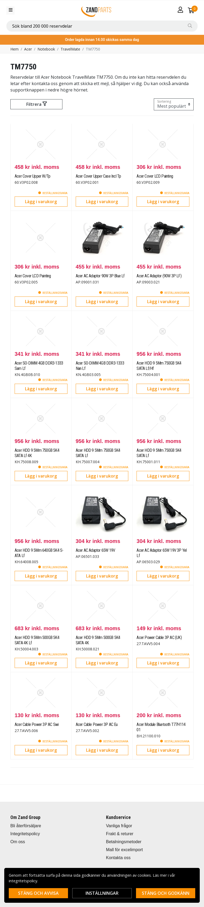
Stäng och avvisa (38, 893)
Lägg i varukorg (41, 201)
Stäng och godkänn (165, 893)
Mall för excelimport (124, 849)
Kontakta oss (118, 857)
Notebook (46, 49)
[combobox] (102, 26)
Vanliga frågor (119, 826)
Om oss (17, 841)
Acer (28, 49)
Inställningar (102, 893)
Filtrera (36, 104)
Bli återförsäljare (25, 826)
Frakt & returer (119, 833)
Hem (14, 49)
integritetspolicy (23, 880)
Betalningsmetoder (123, 841)
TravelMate (70, 49)
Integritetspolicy (25, 833)
